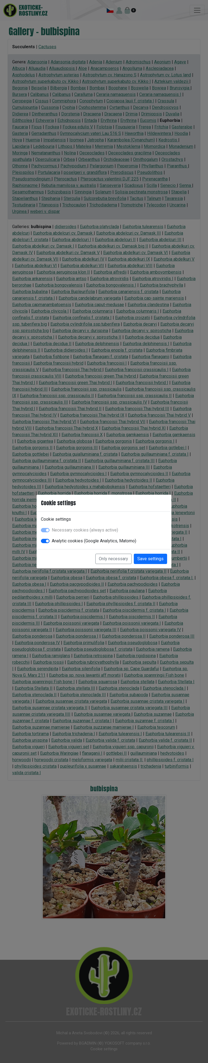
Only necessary (113, 558)
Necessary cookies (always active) (85, 530)
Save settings (150, 558)
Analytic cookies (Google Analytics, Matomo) (94, 540)
